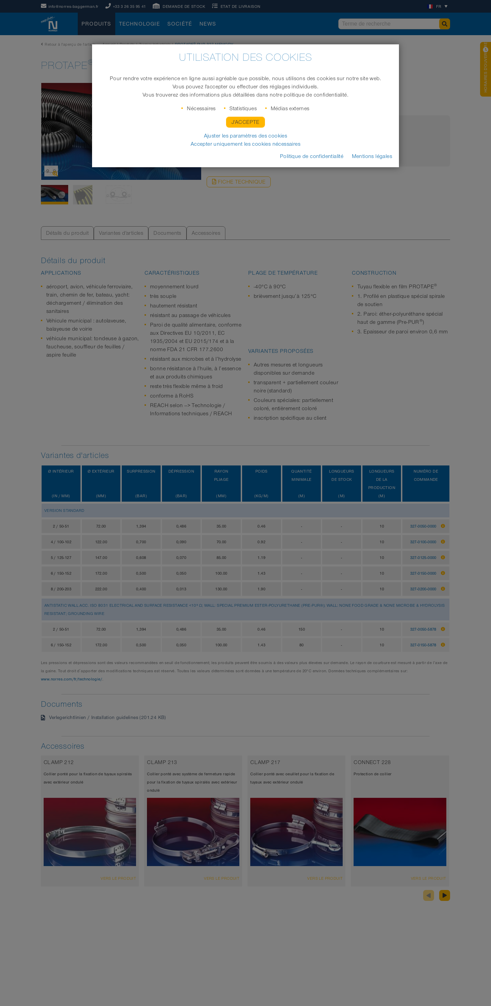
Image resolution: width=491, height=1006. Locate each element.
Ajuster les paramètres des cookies (245, 136)
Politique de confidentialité (311, 156)
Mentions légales (372, 156)
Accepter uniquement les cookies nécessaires (245, 144)
